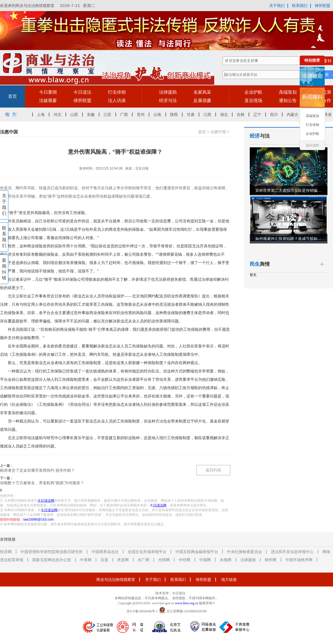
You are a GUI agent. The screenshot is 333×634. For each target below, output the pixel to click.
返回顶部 (312, 145)
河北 (59, 114)
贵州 (142, 114)
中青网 (86, 560)
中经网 (184, 560)
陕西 (176, 114)
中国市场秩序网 (298, 560)
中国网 (205, 560)
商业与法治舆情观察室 (115, 579)
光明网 (164, 560)
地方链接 (229, 579)
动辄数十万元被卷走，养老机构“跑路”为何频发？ (42, 483)
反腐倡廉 (202, 100)
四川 (275, 114)
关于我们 (277, 5)
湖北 (225, 114)
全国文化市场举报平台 (147, 552)
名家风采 (202, 92)
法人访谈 (117, 100)
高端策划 (288, 92)
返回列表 (213, 470)
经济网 (6, 552)
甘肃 (192, 114)
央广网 (143, 560)
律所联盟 (322, 5)
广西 (126, 114)
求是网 (123, 560)
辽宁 (259, 114)
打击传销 (117, 92)
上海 (42, 114)
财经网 (270, 560)
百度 (104, 560)
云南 (159, 114)
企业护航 (253, 92)
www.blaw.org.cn (186, 603)
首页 (12, 96)
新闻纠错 (4, 269)
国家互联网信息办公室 (51, 560)
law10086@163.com (38, 519)
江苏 (109, 114)
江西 (209, 114)
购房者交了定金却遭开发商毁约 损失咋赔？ (37, 470)
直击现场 (253, 100)
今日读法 (82, 92)
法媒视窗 (48, 100)
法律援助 (168, 92)
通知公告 (288, 100)
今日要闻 (48, 92)
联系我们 (299, 5)
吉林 (242, 114)
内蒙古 (294, 114)
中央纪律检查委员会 (244, 552)
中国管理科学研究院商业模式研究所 (52, 552)
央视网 (225, 560)
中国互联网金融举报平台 (196, 552)
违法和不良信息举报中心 (292, 552)
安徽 (92, 114)
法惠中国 (218, 132)
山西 (76, 114)
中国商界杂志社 (105, 552)
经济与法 (168, 100)
